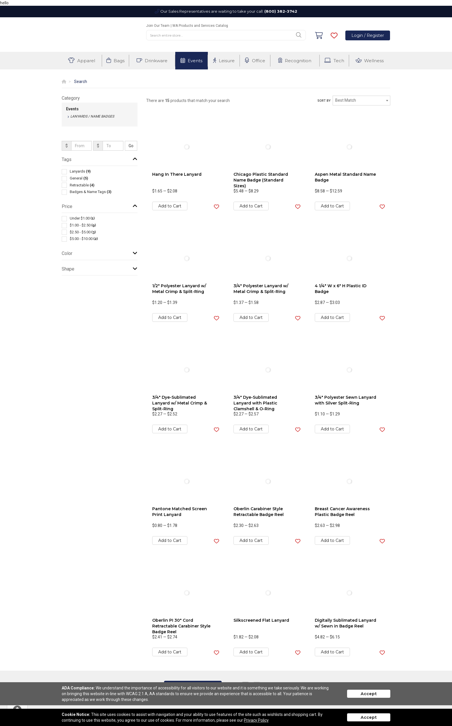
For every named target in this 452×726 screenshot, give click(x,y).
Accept (369, 693)
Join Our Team (158, 26)
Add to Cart (169, 206)
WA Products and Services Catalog (200, 26)
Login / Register (367, 35)
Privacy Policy (256, 720)
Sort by (324, 101)
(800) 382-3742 (280, 11)
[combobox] (361, 100)
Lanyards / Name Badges (92, 116)
